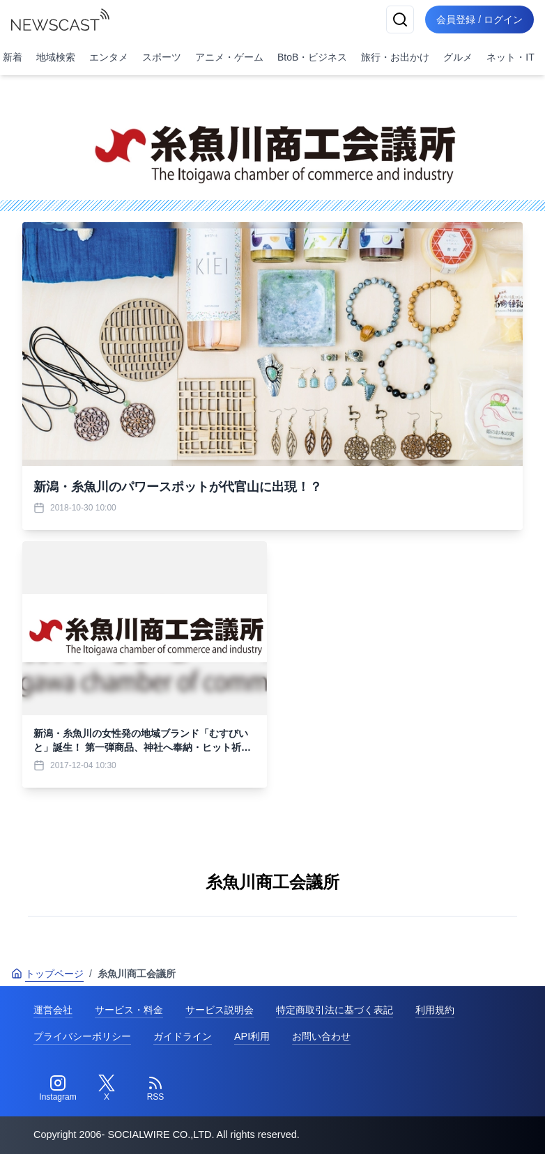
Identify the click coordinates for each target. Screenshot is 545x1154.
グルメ (458, 57)
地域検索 (55, 57)
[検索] (400, 19)
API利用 (252, 1036)
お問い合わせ (321, 1036)
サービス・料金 (129, 1009)
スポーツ (161, 57)
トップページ (47, 973)
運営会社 (52, 1009)
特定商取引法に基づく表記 (334, 1009)
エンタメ (108, 57)
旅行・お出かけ (395, 57)
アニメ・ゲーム (229, 57)
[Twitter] (106, 1088)
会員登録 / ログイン (479, 19)
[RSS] (155, 1088)
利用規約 (434, 1009)
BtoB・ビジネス (312, 57)
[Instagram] (57, 1088)
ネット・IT (510, 57)
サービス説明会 (219, 1009)
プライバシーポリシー (82, 1036)
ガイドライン (182, 1036)
